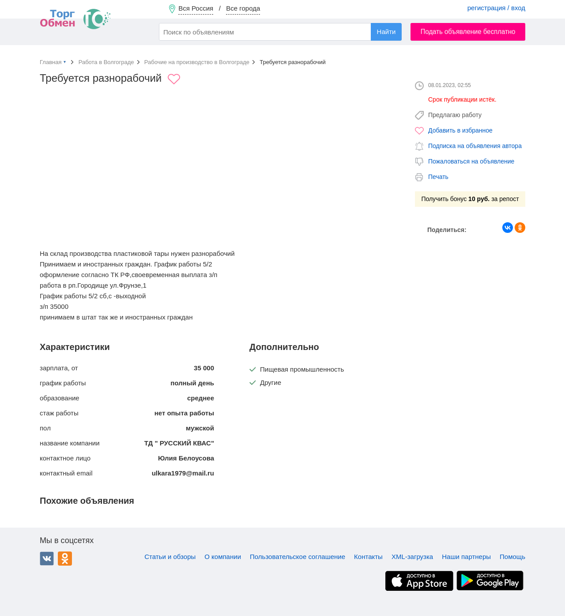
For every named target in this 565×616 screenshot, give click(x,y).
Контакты (368, 556)
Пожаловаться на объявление (471, 161)
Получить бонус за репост (470, 198)
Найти (386, 31)
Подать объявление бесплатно (468, 31)
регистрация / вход (496, 7)
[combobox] (280, 32)
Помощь (512, 556)
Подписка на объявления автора (475, 145)
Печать (438, 176)
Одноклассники (65, 558)
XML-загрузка (412, 556)
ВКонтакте (47, 558)
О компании (222, 556)
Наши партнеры (466, 556)
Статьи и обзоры (170, 556)
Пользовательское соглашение (297, 556)
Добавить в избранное (460, 130)
